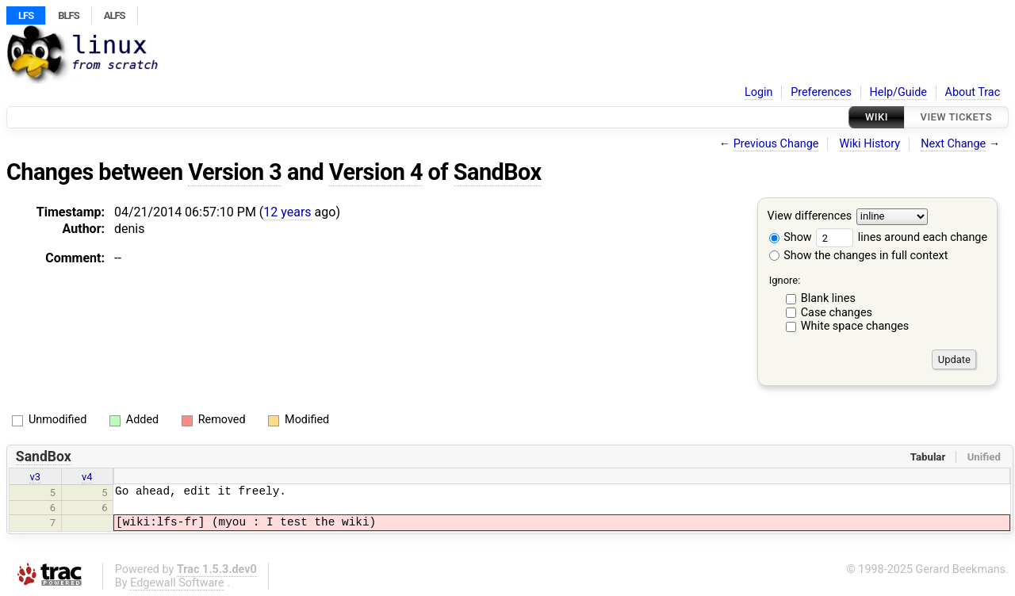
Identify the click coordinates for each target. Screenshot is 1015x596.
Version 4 (376, 172)
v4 (87, 477)
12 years (287, 212)
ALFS (114, 15)
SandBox (498, 172)
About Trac (973, 92)
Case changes (836, 312)
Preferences (821, 92)
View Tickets (956, 117)
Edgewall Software (177, 583)
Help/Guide (898, 92)
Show (790, 237)
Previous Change (776, 144)
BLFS (68, 15)
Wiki (876, 117)
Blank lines (828, 298)
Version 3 (235, 172)
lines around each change (901, 237)
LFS (25, 15)
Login (759, 92)
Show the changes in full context (858, 255)
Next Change (953, 144)
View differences (810, 217)
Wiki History (870, 144)
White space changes (855, 326)
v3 (34, 477)
